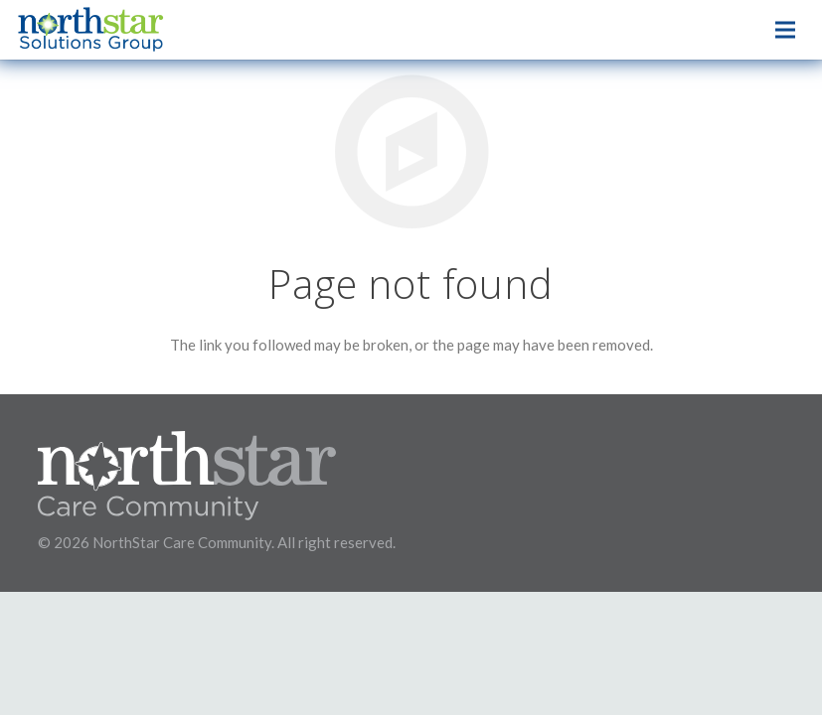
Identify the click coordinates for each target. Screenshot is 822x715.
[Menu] (785, 30)
